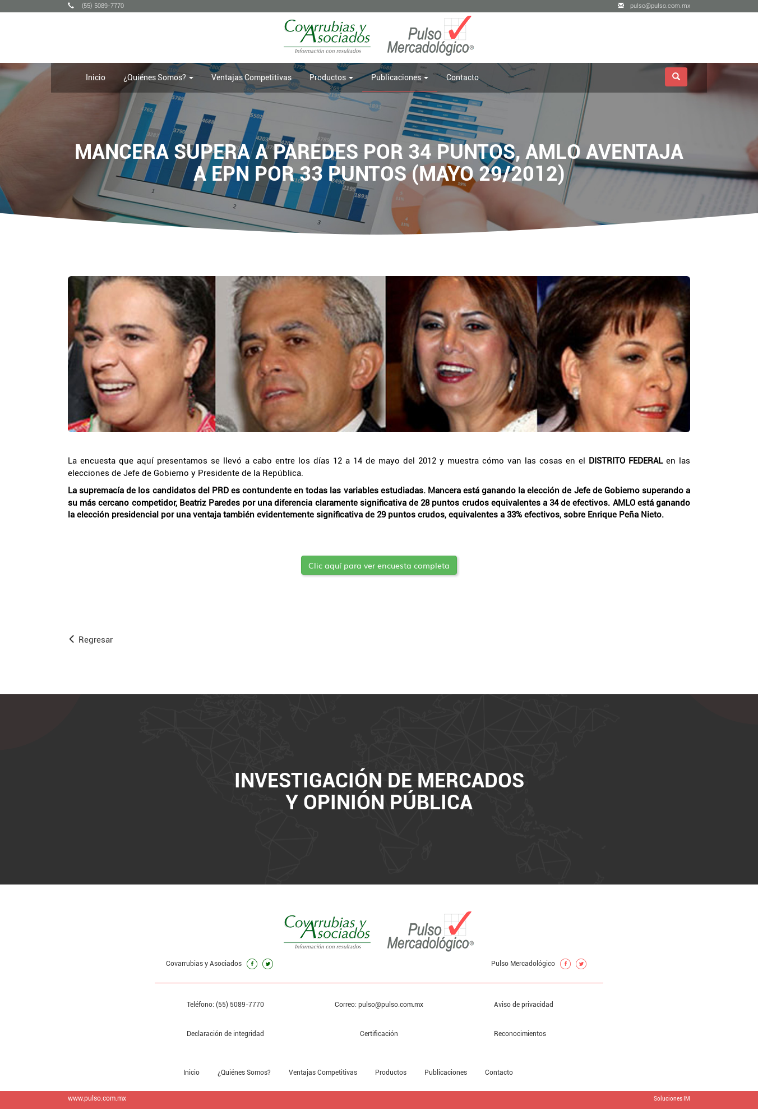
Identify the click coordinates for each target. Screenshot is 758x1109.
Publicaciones (445, 1072)
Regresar (90, 640)
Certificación (379, 1034)
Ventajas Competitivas (251, 77)
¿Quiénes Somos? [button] (158, 77)
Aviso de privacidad (523, 1005)
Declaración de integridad (225, 1034)
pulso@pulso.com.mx (654, 6)
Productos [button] (331, 77)
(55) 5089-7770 (96, 6)
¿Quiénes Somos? (244, 1072)
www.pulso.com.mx (97, 1098)
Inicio (95, 77)
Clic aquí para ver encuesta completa (379, 565)
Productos (390, 1072)
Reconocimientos (520, 1034)
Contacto (462, 77)
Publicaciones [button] (399, 77)
